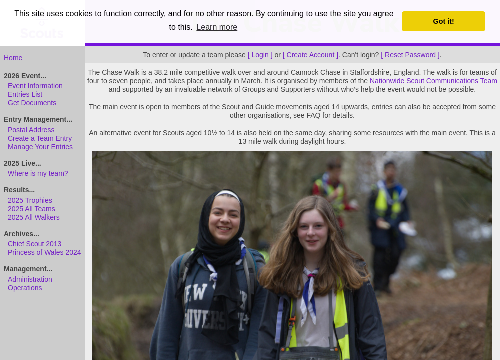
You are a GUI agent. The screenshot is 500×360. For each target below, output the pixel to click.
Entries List (25, 94)
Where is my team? (38, 174)
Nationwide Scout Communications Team (434, 81)
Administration (30, 280)
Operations (25, 288)
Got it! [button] (444, 22)
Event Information (35, 86)
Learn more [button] (217, 27)
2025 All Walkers (34, 218)
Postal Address (31, 130)
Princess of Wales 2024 (45, 252)
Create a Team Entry (40, 138)
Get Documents (32, 103)
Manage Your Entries (40, 147)
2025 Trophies (30, 200)
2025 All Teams (32, 209)
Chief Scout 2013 (35, 244)
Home (13, 58)
